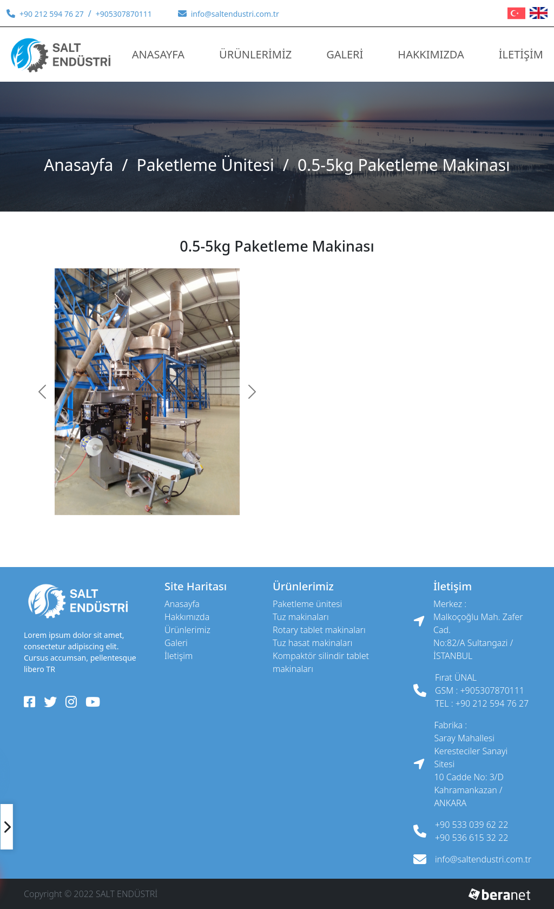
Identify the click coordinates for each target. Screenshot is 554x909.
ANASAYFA (158, 54)
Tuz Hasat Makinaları (312, 643)
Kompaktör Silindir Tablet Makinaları (321, 662)
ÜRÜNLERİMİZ (255, 54)
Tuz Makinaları (301, 617)
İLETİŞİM (521, 54)
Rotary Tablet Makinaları (319, 630)
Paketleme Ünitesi (205, 165)
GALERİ (344, 54)
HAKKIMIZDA (431, 54)
